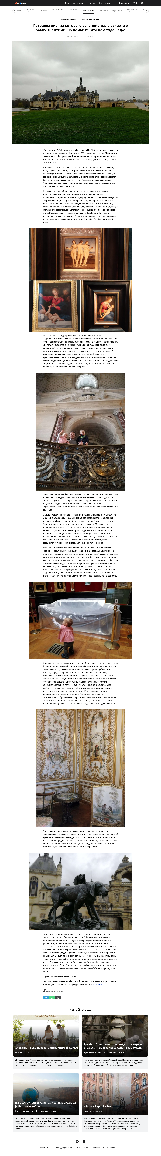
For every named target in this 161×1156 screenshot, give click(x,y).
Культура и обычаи (24, 1111)
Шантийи (97, 984)
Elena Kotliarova (53, 991)
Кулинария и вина (92, 1052)
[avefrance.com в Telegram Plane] (77, 1141)
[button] (142, 3)
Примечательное (68, 19)
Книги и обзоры (22, 1052)
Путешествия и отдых (90, 19)
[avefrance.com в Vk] (83, 1141)
